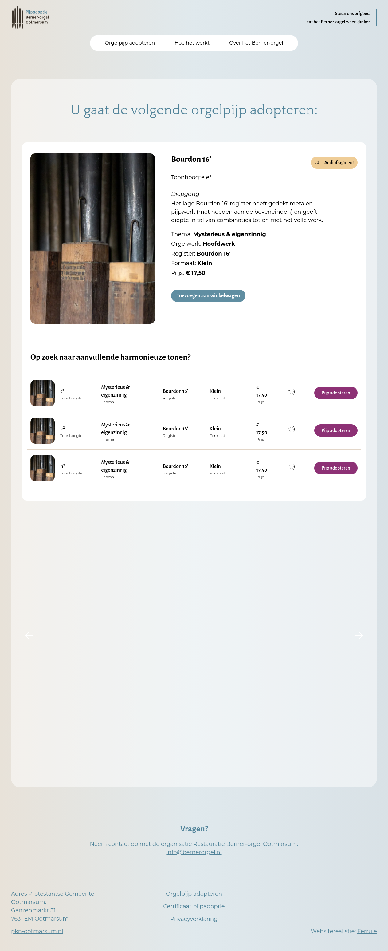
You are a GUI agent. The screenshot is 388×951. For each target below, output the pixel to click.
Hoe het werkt (192, 43)
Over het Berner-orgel (256, 43)
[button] (29, 636)
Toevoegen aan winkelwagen (208, 296)
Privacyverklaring (194, 919)
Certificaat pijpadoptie (194, 906)
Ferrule (367, 931)
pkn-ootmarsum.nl (37, 931)
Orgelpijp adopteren (130, 43)
